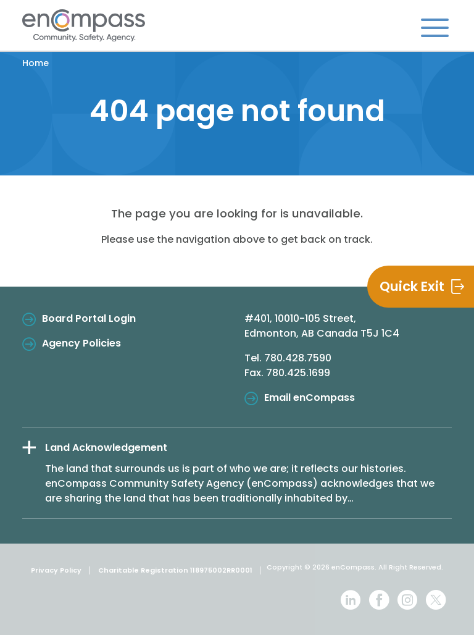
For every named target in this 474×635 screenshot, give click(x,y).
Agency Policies (81, 343)
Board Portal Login (89, 318)
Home (35, 63)
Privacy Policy (56, 570)
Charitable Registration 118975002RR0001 (175, 570)
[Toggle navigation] (435, 27)
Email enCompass (309, 397)
